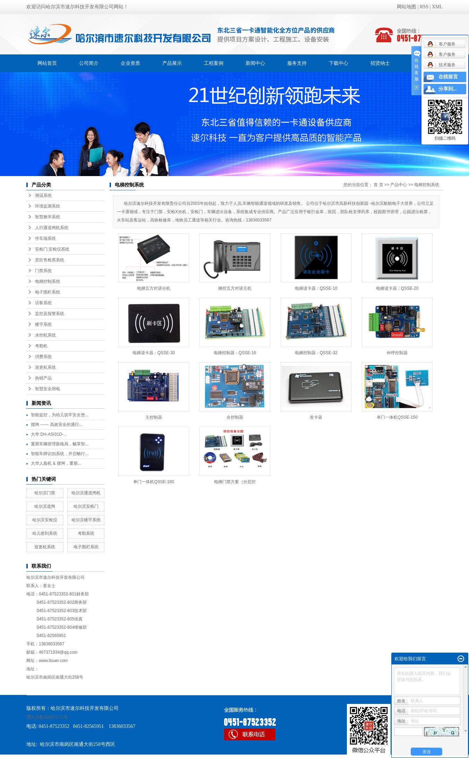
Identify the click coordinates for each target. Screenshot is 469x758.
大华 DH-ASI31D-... (49, 434)
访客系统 (43, 302)
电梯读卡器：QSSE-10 (316, 288)
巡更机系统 (45, 367)
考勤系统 (86, 533)
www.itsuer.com (53, 660)
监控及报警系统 (49, 313)
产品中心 (398, 184)
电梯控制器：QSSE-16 (235, 352)
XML (437, 6)
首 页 (378, 184)
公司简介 (89, 63)
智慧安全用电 (47, 388)
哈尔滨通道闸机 (86, 492)
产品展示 (172, 63)
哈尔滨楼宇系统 (86, 519)
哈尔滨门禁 (44, 492)
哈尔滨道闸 (44, 506)
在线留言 (448, 76)
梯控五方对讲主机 (234, 288)
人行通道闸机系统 (51, 227)
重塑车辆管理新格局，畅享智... (59, 444)
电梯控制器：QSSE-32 (316, 352)
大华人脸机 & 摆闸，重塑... (56, 463)
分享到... (447, 89)
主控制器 (153, 417)
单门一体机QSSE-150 (397, 417)
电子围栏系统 (47, 292)
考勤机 (41, 345)
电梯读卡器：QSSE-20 (397, 288)
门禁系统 (43, 270)
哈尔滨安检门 (86, 506)
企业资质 (130, 63)
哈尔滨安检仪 (44, 519)
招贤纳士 (380, 63)
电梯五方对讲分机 (153, 288)
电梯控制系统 (47, 281)
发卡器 (316, 417)
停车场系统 (45, 238)
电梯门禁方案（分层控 (235, 481)
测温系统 (43, 195)
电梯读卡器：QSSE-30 (154, 352)
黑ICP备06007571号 (47, 717)
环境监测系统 (47, 206)
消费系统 (43, 356)
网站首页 (47, 63)
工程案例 (213, 63)
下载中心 (338, 63)
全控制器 (235, 417)
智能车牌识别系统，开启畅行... (59, 453)
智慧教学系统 (47, 217)
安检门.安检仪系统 (52, 249)
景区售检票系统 (49, 260)
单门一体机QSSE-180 (153, 481)
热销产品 (43, 378)
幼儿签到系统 (44, 533)
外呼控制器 (397, 352)
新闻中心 (255, 63)
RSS (424, 6)
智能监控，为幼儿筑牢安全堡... (59, 414)
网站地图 (406, 6)
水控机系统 (45, 335)
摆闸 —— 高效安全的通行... (57, 424)
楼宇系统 (43, 324)
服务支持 (297, 63)
